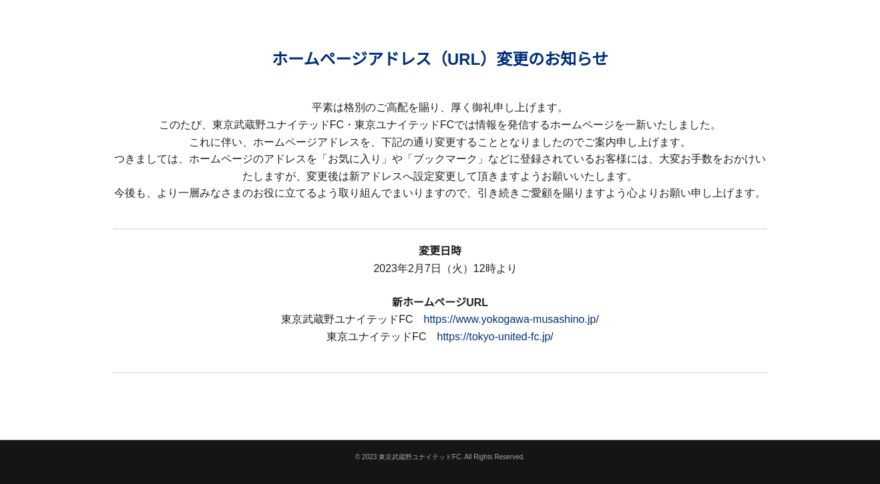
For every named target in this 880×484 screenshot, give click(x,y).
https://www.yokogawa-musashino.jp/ (510, 319)
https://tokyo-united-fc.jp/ (495, 336)
